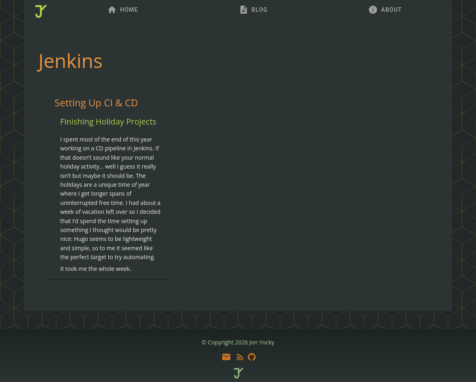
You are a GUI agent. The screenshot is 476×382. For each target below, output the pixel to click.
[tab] (122, 9)
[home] (40, 12)
